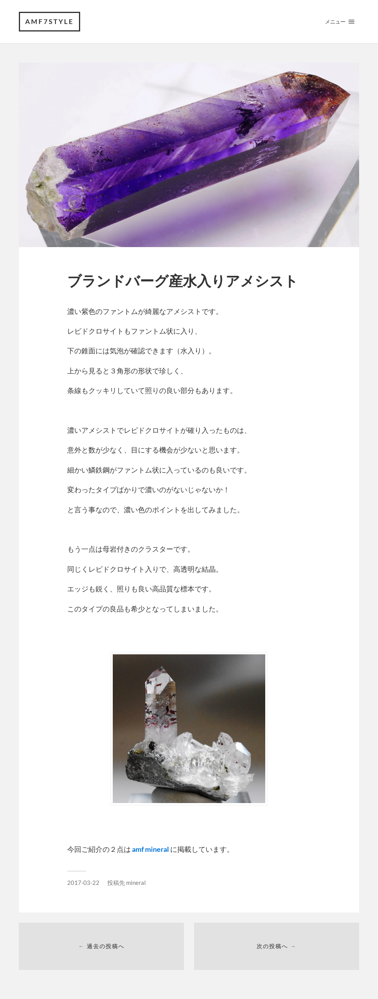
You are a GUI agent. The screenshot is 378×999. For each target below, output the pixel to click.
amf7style (49, 21)
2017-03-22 (83, 882)
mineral (136, 882)
